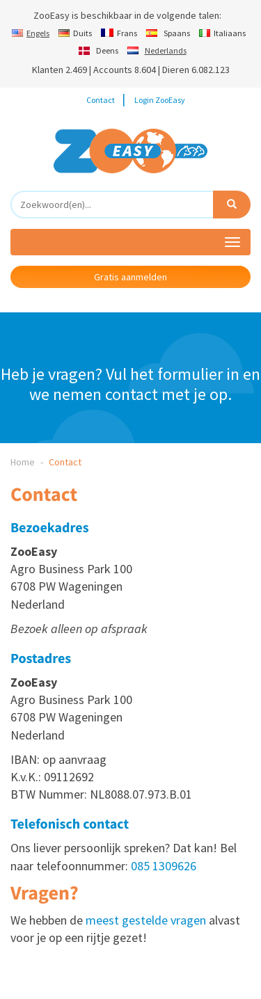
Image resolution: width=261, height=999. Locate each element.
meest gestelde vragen (146, 920)
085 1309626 (163, 866)
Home (22, 462)
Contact (100, 100)
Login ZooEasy (159, 100)
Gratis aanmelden (130, 277)
